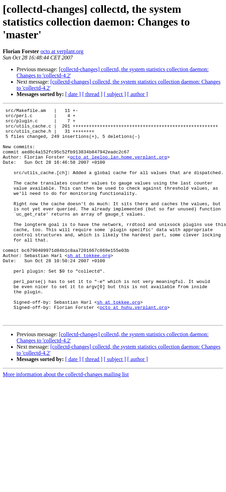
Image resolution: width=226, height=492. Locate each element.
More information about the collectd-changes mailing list (66, 417)
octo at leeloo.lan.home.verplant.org (118, 167)
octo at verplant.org (61, 51)
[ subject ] (115, 94)
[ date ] (73, 94)
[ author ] (137, 94)
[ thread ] (92, 94)
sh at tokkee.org (88, 285)
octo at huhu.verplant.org (133, 347)
